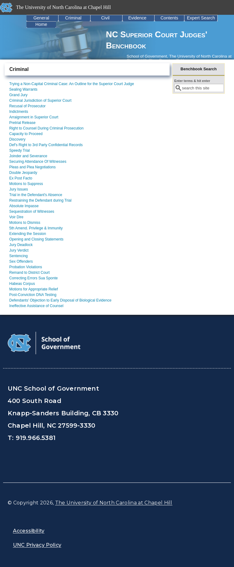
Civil (105, 17)
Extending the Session (27, 234)
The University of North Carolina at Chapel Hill (113, 503)
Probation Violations (25, 267)
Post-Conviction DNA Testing (32, 295)
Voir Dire (16, 217)
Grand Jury (18, 95)
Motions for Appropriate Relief (33, 289)
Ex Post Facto (20, 178)
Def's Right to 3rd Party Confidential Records (46, 145)
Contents (169, 17)
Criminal (73, 17)
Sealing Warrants (23, 89)
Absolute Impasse (23, 206)
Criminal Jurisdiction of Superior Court (40, 100)
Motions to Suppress (26, 184)
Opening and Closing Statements (36, 239)
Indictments (18, 111)
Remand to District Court (29, 272)
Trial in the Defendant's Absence (35, 195)
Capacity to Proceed (25, 134)
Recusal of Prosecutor (27, 106)
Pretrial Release (22, 123)
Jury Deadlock (21, 245)
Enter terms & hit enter (192, 81)
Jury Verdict (19, 250)
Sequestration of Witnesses (31, 211)
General (41, 17)
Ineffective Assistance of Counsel (36, 306)
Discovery (17, 139)
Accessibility (28, 531)
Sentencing (18, 256)
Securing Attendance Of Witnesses (37, 161)
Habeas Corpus (22, 283)
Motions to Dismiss (24, 222)
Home (41, 24)
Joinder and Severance (28, 156)
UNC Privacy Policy (37, 545)
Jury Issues (18, 189)
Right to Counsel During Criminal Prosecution (46, 128)
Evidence (137, 17)
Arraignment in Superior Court (33, 117)
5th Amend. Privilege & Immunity (36, 228)
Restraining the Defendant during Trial (40, 200)
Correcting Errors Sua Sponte (33, 278)
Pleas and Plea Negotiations (32, 167)
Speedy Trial (19, 150)
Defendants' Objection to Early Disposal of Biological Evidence (60, 300)
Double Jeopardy (23, 173)
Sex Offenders (21, 261)
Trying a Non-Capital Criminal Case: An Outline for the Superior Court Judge (71, 84)
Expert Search (201, 17)
